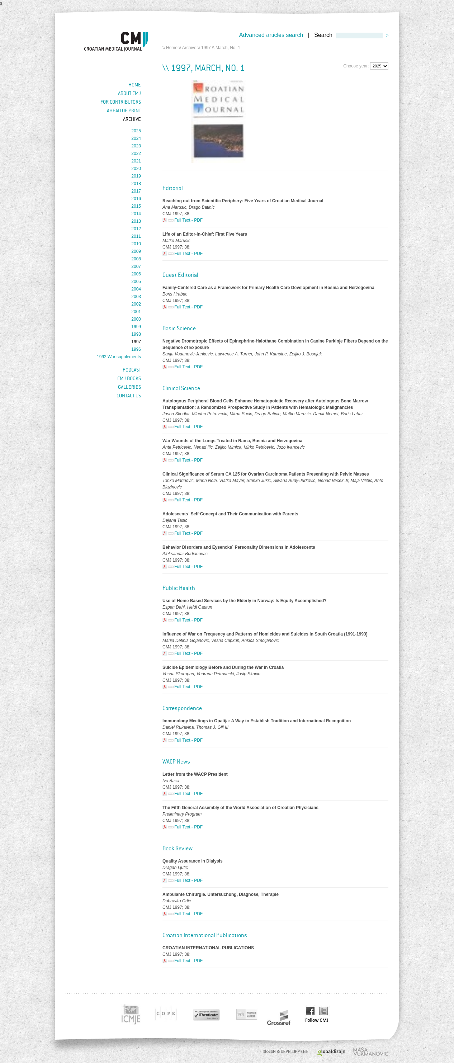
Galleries (129, 387)
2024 (136, 138)
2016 (136, 198)
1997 (206, 47)
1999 (136, 326)
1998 (136, 334)
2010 (136, 243)
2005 (136, 281)
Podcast (132, 370)
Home (172, 47)
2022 (136, 153)
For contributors (120, 102)
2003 (136, 296)
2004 (136, 289)
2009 (136, 251)
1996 (136, 349)
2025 (136, 130)
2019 (136, 176)
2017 (136, 191)
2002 (136, 304)
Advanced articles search (271, 35)
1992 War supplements (119, 356)
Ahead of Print (124, 110)
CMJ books (129, 378)
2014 (136, 213)
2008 (136, 258)
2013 (136, 221)
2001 (136, 311)
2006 (136, 274)
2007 (136, 266)
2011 (136, 236)
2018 (136, 183)
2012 (136, 228)
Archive (189, 47)
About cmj (129, 93)
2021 (136, 161)
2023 (136, 145)
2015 (136, 206)
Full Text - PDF (188, 220)
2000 (136, 319)
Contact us (129, 395)
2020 (136, 168)
